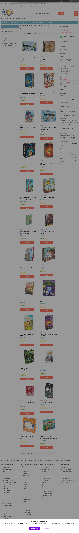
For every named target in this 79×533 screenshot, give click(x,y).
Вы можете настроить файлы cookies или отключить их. (39, 525)
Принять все (34, 528)
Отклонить (46, 528)
